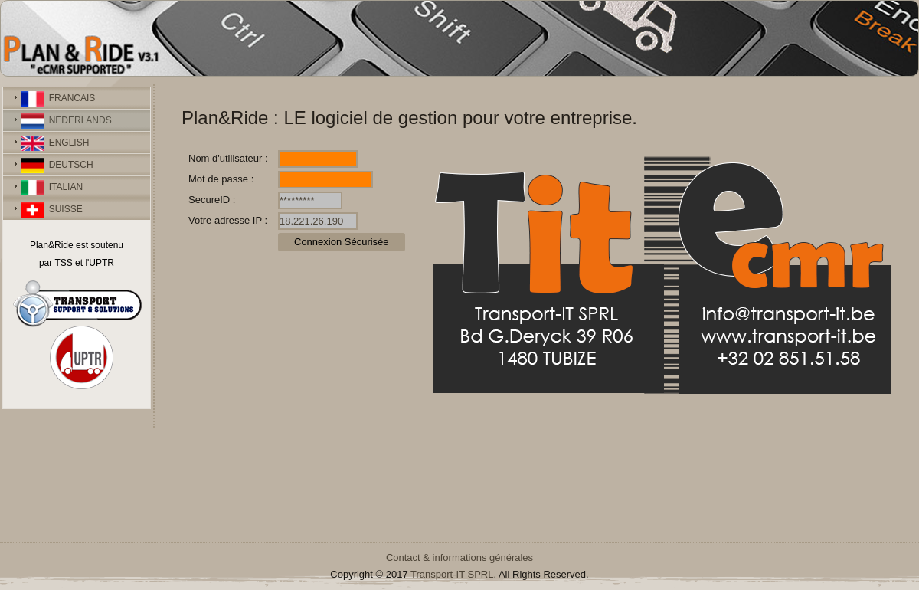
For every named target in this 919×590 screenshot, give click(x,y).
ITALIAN (52, 187)
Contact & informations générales (459, 557)
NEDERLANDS (66, 121)
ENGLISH (55, 143)
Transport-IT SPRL (451, 574)
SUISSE (52, 210)
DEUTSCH (57, 165)
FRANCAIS (58, 99)
